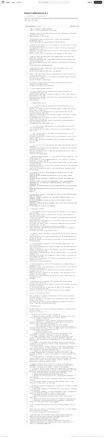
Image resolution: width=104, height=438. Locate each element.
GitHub (85, 436)
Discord (90, 436)
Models (8, 2)
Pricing (19, 2)
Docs (13, 2)
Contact (100, 436)
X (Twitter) (95, 436)
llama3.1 (28, 13)
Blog (77, 436)
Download (98, 2)
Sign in (90, 2)
